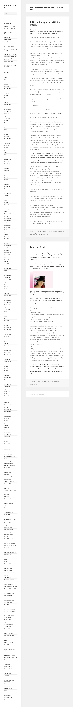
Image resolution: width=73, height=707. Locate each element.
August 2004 (7, 364)
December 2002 (7, 409)
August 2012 (7, 145)
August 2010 (7, 200)
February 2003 (7, 404)
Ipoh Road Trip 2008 (8, 532)
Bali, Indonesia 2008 (8, 463)
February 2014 (7, 104)
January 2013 (7, 134)
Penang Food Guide (8, 642)
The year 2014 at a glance (9, 26)
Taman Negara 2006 (8, 683)
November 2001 (7, 434)
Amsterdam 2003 (8, 454)
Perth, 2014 (6, 644)
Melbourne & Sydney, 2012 (10, 588)
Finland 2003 (7, 496)
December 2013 (7, 109)
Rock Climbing (7, 659)
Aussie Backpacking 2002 (9, 456)
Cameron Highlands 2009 (9, 481)
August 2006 (7, 309)
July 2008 (6, 257)
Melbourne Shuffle (8, 595)
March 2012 (6, 157)
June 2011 (6, 177)
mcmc (31, 234)
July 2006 (6, 311)
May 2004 (6, 370)
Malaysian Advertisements (10, 579)
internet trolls (55, 252)
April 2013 (6, 127)
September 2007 (7, 279)
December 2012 (7, 136)
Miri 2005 (6, 598)
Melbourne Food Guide (9, 593)
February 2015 (7, 84)
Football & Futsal (8, 501)
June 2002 (6, 423)
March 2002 (6, 427)
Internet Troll (38, 247)
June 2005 (6, 341)
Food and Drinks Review (9, 498)
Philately (6, 647)
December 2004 (7, 354)
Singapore (6, 675)
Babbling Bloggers (8, 461)
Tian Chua (47, 366)
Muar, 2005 (6, 604)
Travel (5, 690)
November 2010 (7, 193)
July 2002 (6, 420)
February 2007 (7, 295)
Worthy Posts (7, 699)
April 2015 (6, 79)
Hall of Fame (7, 514)
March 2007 (6, 293)
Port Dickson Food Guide (9, 655)
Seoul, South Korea (8, 666)
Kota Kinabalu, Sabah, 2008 (10, 545)
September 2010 (7, 197)
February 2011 (7, 186)
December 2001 (7, 432)
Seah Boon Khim (36, 234)
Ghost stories (7, 507)
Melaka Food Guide (8, 584)
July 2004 (6, 366)
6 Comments (45, 234)
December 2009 (7, 218)
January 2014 (7, 107)
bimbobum (6, 474)
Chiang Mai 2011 (7, 483)
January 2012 (7, 161)
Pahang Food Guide (8, 631)
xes (38, 231)
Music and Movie (8, 607)
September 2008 (7, 252)
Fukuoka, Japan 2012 (8, 503)
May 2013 (6, 125)
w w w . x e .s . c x (10, 6)
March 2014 (6, 102)
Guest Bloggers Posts (8, 512)
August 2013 (7, 118)
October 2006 (7, 304)
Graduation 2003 (8, 510)
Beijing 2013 (7, 470)
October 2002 (7, 414)
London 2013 (7, 566)
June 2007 (6, 286)
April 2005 (6, 345)
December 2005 (7, 327)
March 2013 (6, 129)
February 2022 (7, 75)
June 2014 (6, 97)
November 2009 (7, 220)
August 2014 (7, 93)
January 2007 (7, 298)
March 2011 (6, 184)
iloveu (50, 383)
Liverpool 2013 (7, 563)
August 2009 (7, 227)
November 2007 (7, 275)
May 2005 (6, 343)
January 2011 (7, 188)
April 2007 (6, 291)
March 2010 (6, 211)
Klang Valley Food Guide (9, 538)
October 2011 (7, 168)
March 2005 (6, 348)
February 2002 (7, 429)
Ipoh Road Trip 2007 (8, 529)
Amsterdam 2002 (8, 451)
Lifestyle (6, 561)
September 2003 (7, 389)
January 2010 (7, 216)
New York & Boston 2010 (9, 609)
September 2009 (7, 225)
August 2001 (7, 439)
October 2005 (7, 332)
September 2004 (7, 361)
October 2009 (7, 223)
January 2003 (7, 407)
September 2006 (7, 307)
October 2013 (7, 113)
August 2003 (7, 391)
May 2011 (6, 179)
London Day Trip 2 (8, 570)
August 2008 (7, 254)
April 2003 (6, 400)
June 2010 (6, 204)
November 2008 (7, 248)
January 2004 (7, 379)
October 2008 (7, 250)
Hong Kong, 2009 (8, 527)
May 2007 (6, 288)
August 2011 (7, 172)
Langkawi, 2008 (7, 554)
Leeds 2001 (6, 557)
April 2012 (6, 154)
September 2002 (7, 416)
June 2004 (6, 368)
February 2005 (7, 350)
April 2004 (6, 373)
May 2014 (6, 100)
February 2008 (7, 268)
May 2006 (6, 316)
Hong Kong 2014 (7, 522)
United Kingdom (7, 695)
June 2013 (6, 122)
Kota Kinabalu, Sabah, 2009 (10, 547)
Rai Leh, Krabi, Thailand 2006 (10, 657)
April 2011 (6, 182)
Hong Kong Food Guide (9, 525)
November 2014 (7, 88)
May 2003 (6, 398)
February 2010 (7, 213)
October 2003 (7, 386)
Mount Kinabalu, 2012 (9, 600)
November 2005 (7, 329)
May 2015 (6, 77)
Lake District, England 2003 (10, 552)
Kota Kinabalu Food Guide (10, 543)
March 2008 (6, 266)
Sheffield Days (7, 671)
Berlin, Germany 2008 (9, 472)
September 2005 (7, 334)
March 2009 (6, 238)
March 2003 (6, 402)
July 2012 (6, 147)
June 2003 (6, 395)
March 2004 (6, 375)
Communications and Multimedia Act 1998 (39, 383)
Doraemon (6, 494)
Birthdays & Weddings (9, 477)
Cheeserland (56, 381)
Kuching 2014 (7, 550)
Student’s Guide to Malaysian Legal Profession (10, 58)
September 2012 (7, 143)
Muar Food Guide (8, 602)
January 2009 (7, 243)
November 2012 (7, 138)
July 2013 (6, 120)
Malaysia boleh (7, 577)
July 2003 (6, 393)
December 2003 (7, 382)
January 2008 (7, 270)
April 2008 (6, 263)
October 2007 (7, 277)
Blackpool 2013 (7, 479)
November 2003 (7, 384)
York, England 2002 (8, 702)
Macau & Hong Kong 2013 (9, 572)
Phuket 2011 (7, 653)
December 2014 (7, 86)
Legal (5, 559)
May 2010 (6, 207)
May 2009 (6, 234)
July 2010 (6, 202)
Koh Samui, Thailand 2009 (10, 541)
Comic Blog (6, 488)
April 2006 (6, 318)
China (5, 486)
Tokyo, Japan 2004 (8, 688)
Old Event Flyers (7, 626)
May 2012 (6, 152)
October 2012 (7, 141)
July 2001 (6, 441)
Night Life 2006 (7, 617)
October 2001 (7, 436)
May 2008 (6, 261)
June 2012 (6, 150)
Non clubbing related (9, 624)
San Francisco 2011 (8, 662)
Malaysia (6, 575)
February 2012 (7, 159)
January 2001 (7, 443)
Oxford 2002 (7, 628)
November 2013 (7, 111)
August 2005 (7, 336)
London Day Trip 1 (8, 568)
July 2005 (6, 339)
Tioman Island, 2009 (8, 686)
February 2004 (7, 377)
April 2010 (6, 209)
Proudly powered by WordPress (37, 394)
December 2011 (7, 163)
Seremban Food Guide (9, 668)
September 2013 (7, 116)
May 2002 (6, 425)
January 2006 (7, 325)
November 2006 (7, 302)
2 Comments (34, 384)
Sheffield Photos (7, 673)
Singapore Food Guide (9, 678)
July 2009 (6, 229)
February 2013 (7, 132)
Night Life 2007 (7, 619)
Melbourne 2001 (7, 591)
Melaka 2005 (7, 582)
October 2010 (7, 195)
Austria (5, 458)
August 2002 (7, 418)
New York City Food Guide (10, 615)
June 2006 (6, 313)
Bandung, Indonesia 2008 (9, 465)
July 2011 (6, 175)
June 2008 (6, 259)
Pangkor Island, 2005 (8, 633)
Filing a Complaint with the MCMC (45, 23)
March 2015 (6, 82)
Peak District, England (9, 635)
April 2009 (6, 236)
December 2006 (7, 300)
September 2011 (7, 170)
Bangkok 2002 (7, 467)
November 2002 (7, 411)
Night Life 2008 (7, 622)
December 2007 (7, 273)
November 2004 (7, 357)
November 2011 (7, 166)
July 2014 (6, 95)
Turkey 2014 (7, 693)
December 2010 (7, 191)
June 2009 (6, 232)
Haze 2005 (6, 517)
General (6, 505)
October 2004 (7, 359)
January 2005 (7, 352)
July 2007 (6, 284)
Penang (6, 638)
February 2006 (7, 323)
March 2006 (6, 320)
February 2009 (7, 241)
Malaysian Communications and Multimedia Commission (49, 233)
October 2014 (7, 91)
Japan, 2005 (6, 536)
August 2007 (7, 282)
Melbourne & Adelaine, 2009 (10, 586)
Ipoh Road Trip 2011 (8, 534)
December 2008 (7, 245)
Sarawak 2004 (7, 664)
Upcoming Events (8, 697)
